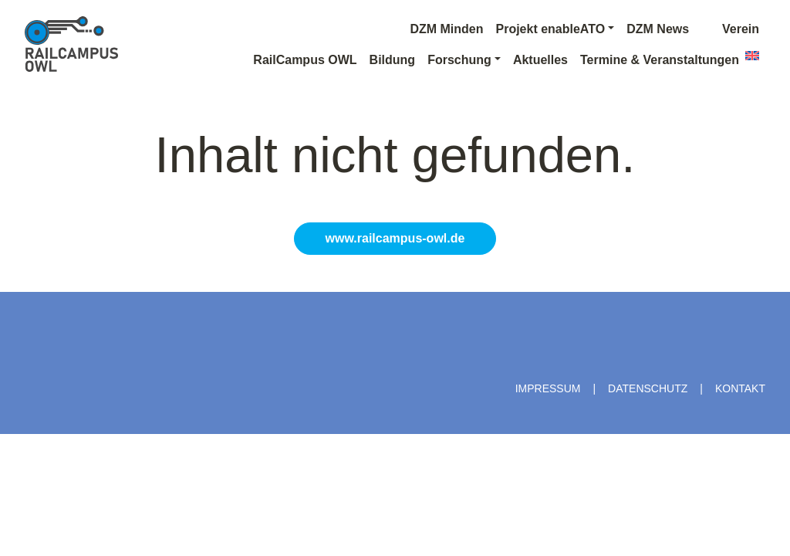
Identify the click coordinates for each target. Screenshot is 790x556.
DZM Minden (446, 29)
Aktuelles (540, 59)
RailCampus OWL (304, 59)
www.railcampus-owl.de (395, 238)
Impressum (548, 388)
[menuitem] (752, 55)
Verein (730, 29)
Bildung (393, 59)
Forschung (459, 59)
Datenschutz (647, 388)
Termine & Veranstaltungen (659, 59)
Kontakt (740, 388)
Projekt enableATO (550, 29)
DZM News (657, 29)
